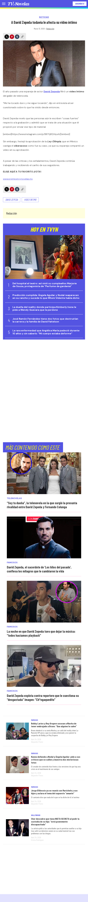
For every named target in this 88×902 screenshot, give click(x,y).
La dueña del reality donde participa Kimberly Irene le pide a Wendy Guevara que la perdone (44, 308)
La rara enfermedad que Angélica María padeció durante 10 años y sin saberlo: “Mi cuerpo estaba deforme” (46, 332)
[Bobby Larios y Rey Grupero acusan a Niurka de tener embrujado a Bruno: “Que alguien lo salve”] (17, 731)
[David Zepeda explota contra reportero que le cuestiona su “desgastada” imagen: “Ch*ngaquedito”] (44, 666)
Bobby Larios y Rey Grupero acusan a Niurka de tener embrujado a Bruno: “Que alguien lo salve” (54, 725)
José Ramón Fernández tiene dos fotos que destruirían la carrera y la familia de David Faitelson (45, 320)
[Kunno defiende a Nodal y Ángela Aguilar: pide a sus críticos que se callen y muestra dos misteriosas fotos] (17, 764)
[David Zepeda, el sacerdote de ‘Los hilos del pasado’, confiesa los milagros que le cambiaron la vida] (44, 537)
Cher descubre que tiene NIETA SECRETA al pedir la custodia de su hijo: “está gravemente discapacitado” (55, 821)
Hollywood (35, 815)
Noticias (44, 17)
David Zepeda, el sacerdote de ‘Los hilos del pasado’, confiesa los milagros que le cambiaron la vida (39, 569)
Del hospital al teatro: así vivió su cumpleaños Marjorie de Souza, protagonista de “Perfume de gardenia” (44, 285)
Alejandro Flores (37, 742)
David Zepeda (11, 199)
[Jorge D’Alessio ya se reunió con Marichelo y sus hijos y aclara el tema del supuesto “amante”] (17, 795)
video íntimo (30, 199)
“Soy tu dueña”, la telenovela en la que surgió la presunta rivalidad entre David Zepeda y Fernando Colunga (42, 505)
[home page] (18, 3)
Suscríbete (79, 3)
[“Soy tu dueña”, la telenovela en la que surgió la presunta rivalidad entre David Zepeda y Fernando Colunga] (44, 473)
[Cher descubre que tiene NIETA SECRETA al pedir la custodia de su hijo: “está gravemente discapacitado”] (17, 827)
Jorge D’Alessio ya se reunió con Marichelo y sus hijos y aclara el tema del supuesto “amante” (54, 792)
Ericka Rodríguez (37, 840)
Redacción (50, 28)
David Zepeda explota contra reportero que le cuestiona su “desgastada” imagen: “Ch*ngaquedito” (43, 697)
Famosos (12, 562)
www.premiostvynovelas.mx (18, 178)
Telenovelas (14, 498)
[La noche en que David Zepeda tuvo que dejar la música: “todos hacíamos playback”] (44, 602)
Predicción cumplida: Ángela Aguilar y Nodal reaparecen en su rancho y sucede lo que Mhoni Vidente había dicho (45, 296)
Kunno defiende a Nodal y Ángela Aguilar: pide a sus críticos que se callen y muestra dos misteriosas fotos (55, 759)
